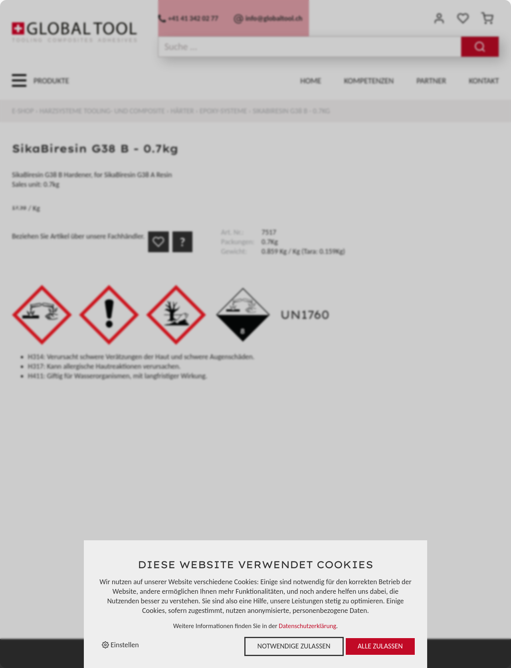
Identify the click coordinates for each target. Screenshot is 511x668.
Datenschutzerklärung (307, 626)
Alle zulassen (380, 646)
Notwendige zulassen (294, 646)
